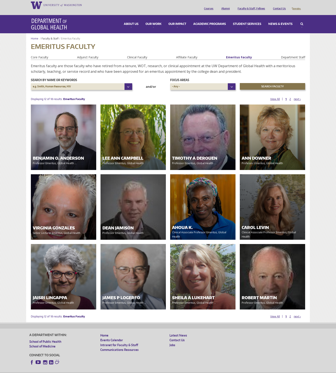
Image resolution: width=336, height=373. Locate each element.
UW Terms (104, 369)
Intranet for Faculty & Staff (119, 339)
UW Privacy (86, 369)
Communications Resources (119, 344)
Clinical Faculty (137, 51)
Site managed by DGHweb (129, 369)
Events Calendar (111, 334)
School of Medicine (42, 340)
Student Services (247, 18)
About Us (131, 18)
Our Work (153, 18)
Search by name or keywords (54, 74)
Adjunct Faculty (87, 51)
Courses (207, 5)
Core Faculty (39, 51)
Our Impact (177, 18)
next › (297, 93)
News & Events (280, 18)
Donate (296, 5)
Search (301, 18)
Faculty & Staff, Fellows (250, 5)
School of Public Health (45, 335)
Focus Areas (179, 74)
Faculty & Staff (50, 32)
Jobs (172, 339)
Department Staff (293, 51)
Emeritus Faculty (239, 51)
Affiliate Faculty (186, 51)
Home (34, 32)
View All (275, 93)
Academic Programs (209, 18)
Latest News (178, 329)
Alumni (224, 5)
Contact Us (278, 5)
